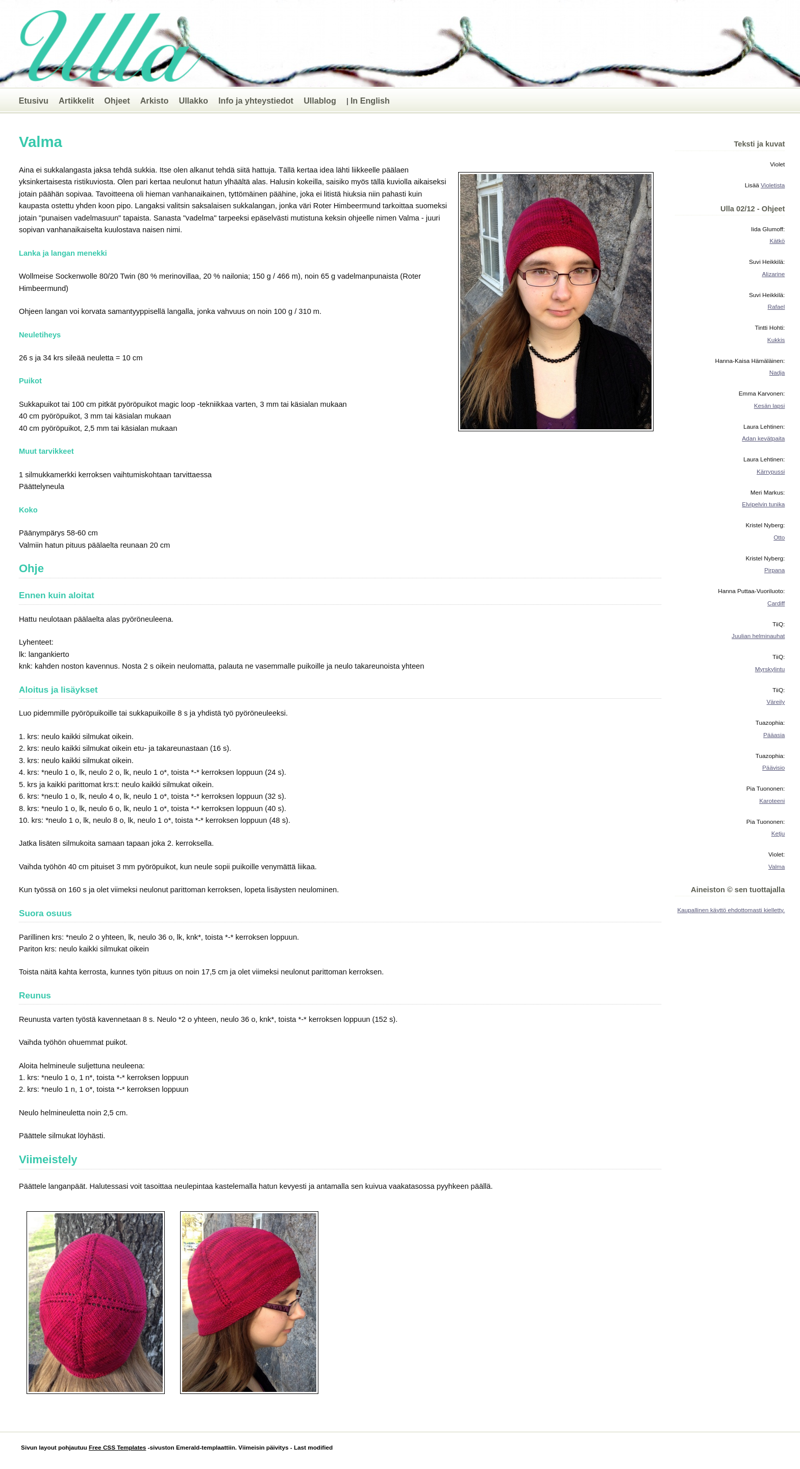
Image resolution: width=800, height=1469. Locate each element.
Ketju (778, 833)
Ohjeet (117, 100)
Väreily (776, 701)
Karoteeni (772, 800)
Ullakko (193, 100)
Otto (779, 537)
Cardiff (776, 603)
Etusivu (33, 100)
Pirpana (774, 570)
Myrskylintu (770, 669)
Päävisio (773, 767)
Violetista (773, 185)
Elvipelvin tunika (763, 504)
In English (370, 100)
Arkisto (154, 100)
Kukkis (776, 339)
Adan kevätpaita (763, 438)
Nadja (777, 372)
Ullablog (320, 100)
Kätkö (777, 240)
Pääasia (774, 734)
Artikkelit (76, 100)
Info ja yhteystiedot (255, 100)
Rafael (776, 306)
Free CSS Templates (117, 1447)
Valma (776, 866)
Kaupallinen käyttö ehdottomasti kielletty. (731, 910)
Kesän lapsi (769, 405)
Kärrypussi (771, 471)
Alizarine (773, 274)
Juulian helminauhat (758, 635)
